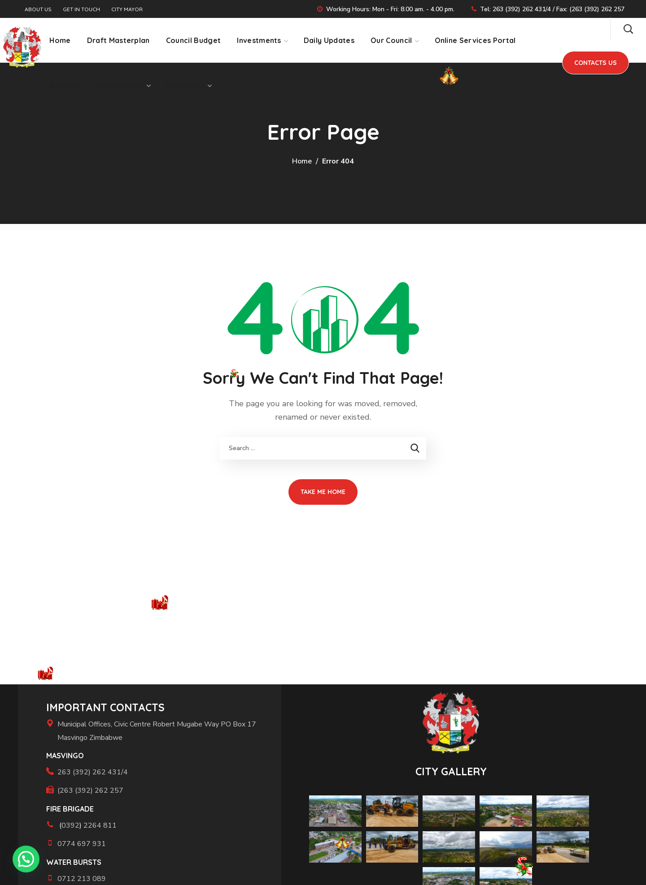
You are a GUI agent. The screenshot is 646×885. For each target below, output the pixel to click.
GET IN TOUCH (81, 9)
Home (302, 161)
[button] (628, 28)
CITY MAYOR (127, 9)
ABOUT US (38, 9)
